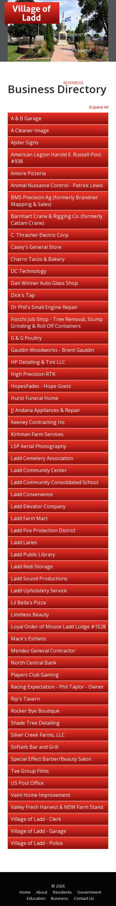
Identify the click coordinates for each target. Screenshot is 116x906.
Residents (73, 36)
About (86, 20)
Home (69, 18)
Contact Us (76, 99)
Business (73, 82)
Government (76, 52)
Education (74, 66)
